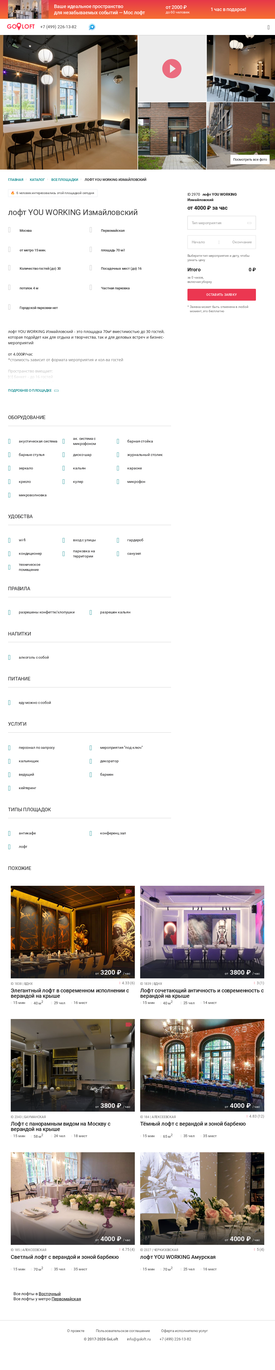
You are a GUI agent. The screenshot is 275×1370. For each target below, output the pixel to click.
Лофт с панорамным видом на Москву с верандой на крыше (60, 1126)
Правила (19, 588)
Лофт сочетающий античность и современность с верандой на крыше (201, 993)
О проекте (75, 1331)
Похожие (19, 868)
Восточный (50, 1293)
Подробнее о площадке (29, 390)
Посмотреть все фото (250, 159)
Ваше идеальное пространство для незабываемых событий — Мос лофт (99, 9)
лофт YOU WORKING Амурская (178, 1257)
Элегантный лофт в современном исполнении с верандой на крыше (70, 993)
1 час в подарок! (229, 9)
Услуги (17, 724)
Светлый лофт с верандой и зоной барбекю (65, 1257)
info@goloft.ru (139, 1339)
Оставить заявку (221, 295)
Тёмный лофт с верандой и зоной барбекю (193, 1124)
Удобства (20, 516)
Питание (19, 679)
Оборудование (26, 417)
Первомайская (66, 1298)
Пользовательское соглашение (123, 1331)
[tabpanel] (73, 932)
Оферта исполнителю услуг (184, 1331)
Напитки (19, 634)
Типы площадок (29, 809)
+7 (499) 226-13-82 (58, 26)
